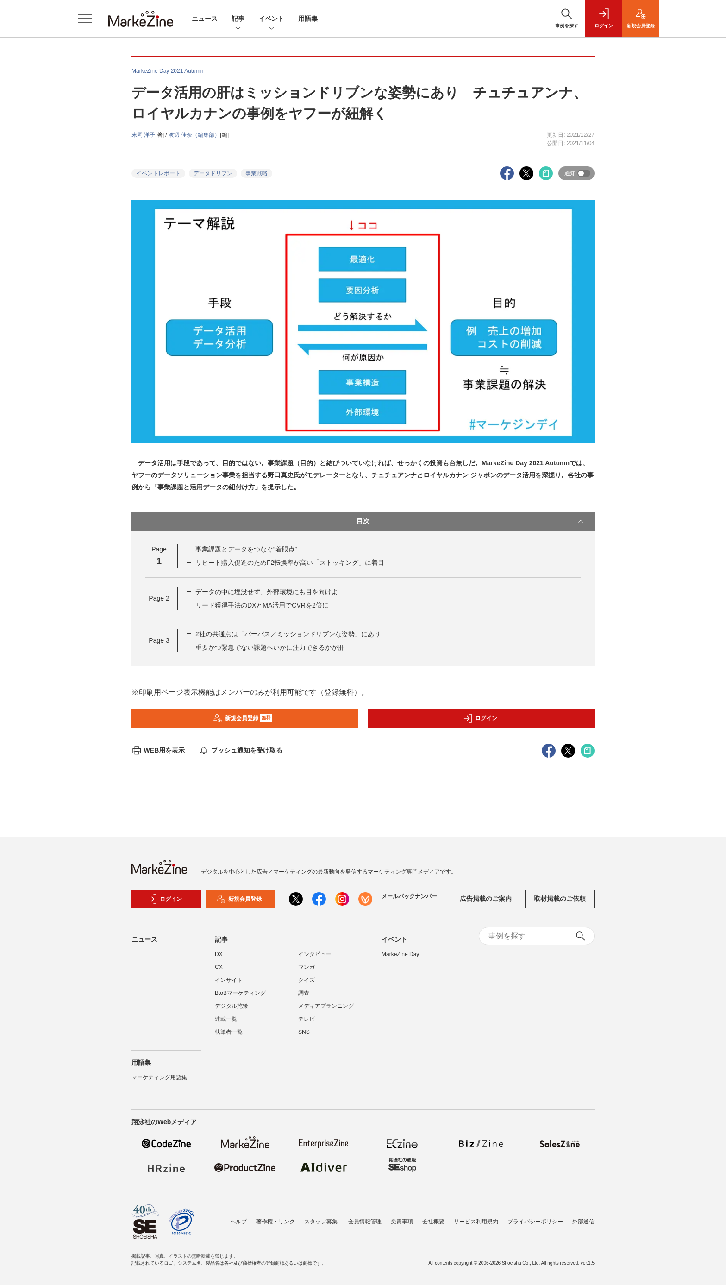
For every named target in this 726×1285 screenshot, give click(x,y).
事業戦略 (256, 173)
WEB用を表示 (158, 750)
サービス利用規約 (476, 1221)
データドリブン (213, 173)
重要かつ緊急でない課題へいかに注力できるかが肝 (269, 647)
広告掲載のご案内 (486, 898)
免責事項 (402, 1221)
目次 (471, 521)
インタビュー (315, 954)
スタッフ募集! (321, 1221)
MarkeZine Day (400, 954)
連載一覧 (226, 1019)
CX (219, 967)
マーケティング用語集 (159, 1077)
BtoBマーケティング (240, 993)
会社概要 (433, 1221)
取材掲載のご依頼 (560, 898)
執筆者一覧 (229, 1032)
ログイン (480, 718)
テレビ (306, 1019)
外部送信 (583, 1221)
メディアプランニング (326, 1006)
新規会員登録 (243, 718)
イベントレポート (158, 173)
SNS (304, 1032)
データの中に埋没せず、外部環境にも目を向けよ (266, 591)
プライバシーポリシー (535, 1221)
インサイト (229, 980)
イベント (271, 19)
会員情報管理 (365, 1221)
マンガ (306, 967)
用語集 (308, 18)
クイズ (306, 980)
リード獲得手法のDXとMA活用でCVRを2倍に (262, 605)
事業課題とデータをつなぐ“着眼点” (246, 549)
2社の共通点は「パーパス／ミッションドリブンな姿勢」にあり (288, 634)
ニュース (205, 18)
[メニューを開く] (85, 18)
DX (219, 954)
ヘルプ (238, 1221)
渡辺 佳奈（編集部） (194, 135)
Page (159, 598)
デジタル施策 (231, 1006)
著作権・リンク (275, 1221)
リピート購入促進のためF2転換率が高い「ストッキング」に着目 (289, 562)
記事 (238, 19)
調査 (303, 993)
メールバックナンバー (409, 896)
